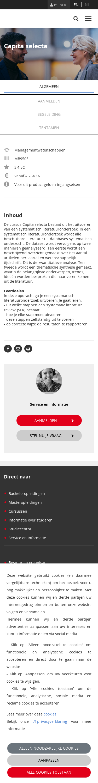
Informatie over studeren (28, 520)
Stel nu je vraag (52, 435)
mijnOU (58, 4)
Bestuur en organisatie (26, 562)
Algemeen (66, 87)
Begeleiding (65, 114)
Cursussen (15, 511)
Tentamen (49, 127)
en (76, 4)
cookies (50, 714)
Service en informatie (25, 537)
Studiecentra (17, 528)
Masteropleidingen (23, 502)
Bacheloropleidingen (24, 493)
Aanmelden (66, 101)
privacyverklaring (52, 721)
